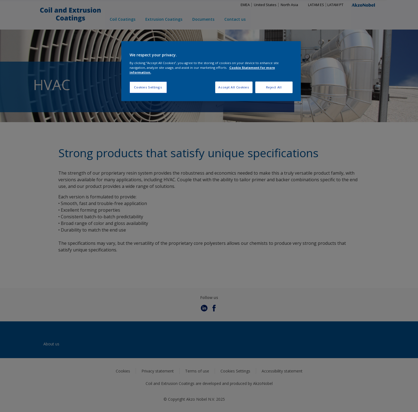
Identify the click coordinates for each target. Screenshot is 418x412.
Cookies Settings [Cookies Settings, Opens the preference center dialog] (148, 87)
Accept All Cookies (233, 87)
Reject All (274, 87)
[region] (211, 71)
